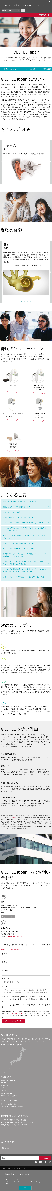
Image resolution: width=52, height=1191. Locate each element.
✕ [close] (49, 2)
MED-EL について (9, 1035)
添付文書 (14, 817)
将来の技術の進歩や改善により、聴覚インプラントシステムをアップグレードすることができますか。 (26, 570)
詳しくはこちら (13, 392)
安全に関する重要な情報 (8, 1104)
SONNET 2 (4, 1085)
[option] (26, 161)
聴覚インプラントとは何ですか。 (26, 512)
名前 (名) (5, 954)
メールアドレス (7, 970)
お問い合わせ (5, 1148)
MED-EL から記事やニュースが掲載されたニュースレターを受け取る (26, 1006)
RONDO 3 (4, 1083)
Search (45, 1158)
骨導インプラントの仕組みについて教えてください (17, 1125)
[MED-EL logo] (44, 15)
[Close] (49, 1173)
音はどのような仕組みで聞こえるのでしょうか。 (26, 501)
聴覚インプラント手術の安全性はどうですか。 (26, 543)
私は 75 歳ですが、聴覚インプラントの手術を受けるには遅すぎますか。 (26, 536)
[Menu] (2, 15)
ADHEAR (3, 1090)
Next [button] (51, 162)
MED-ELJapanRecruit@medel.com (13, 949)
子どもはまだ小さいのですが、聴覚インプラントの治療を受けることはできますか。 (26, 529)
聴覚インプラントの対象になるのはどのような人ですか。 (26, 522)
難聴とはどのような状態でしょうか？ (26, 507)
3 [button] (27, 183)
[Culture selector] (11, 10)
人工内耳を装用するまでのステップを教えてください (17, 1122)
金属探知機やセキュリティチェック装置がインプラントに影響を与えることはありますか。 (26, 555)
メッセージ (6, 987)
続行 (23, 10)
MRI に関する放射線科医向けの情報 (12, 1107)
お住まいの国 (7, 978)
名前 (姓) (5, 962)
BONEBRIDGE (5, 1098)
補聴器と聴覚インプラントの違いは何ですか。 (26, 517)
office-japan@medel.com (15, 936)
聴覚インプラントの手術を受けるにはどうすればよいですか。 (26, 578)
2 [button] (25, 183)
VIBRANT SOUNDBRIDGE (9, 1101)
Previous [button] (1, 162)
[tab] (26, 501)
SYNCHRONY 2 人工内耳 (9, 1096)
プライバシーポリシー (16, 1013)
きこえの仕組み (30, 69)
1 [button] (22, 183)
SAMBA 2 (4, 1088)
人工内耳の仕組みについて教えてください (14, 1120)
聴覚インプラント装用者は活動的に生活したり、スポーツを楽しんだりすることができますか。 (26, 562)
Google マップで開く (8, 917)
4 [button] (30, 183)
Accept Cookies (25, 1188)
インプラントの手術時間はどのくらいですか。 (26, 548)
